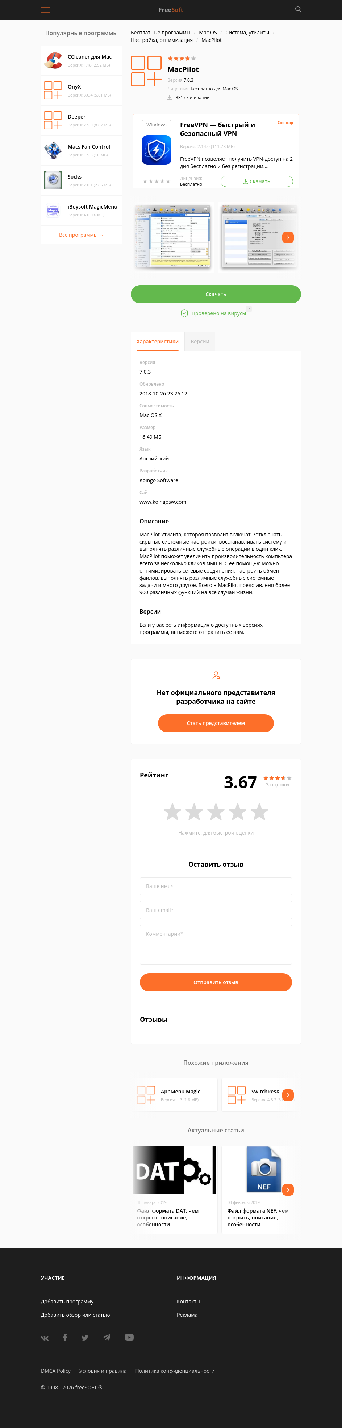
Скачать (215, 294)
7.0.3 (180, 80)
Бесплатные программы (161, 32)
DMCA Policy (56, 1370)
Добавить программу (67, 1301)
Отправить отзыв (215, 982)
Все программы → (81, 234)
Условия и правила (102, 1370)
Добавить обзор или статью (75, 1314)
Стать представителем (216, 723)
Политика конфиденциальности (174, 1370)
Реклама (187, 1314)
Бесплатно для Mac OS (214, 89)
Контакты (188, 1301)
